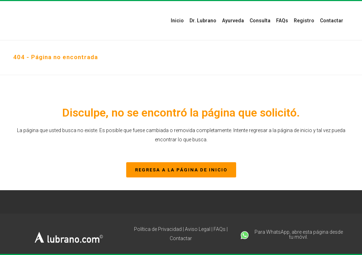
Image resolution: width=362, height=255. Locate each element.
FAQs (220, 229)
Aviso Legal (197, 229)
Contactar (181, 238)
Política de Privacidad (158, 229)
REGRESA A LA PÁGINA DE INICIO (181, 169)
